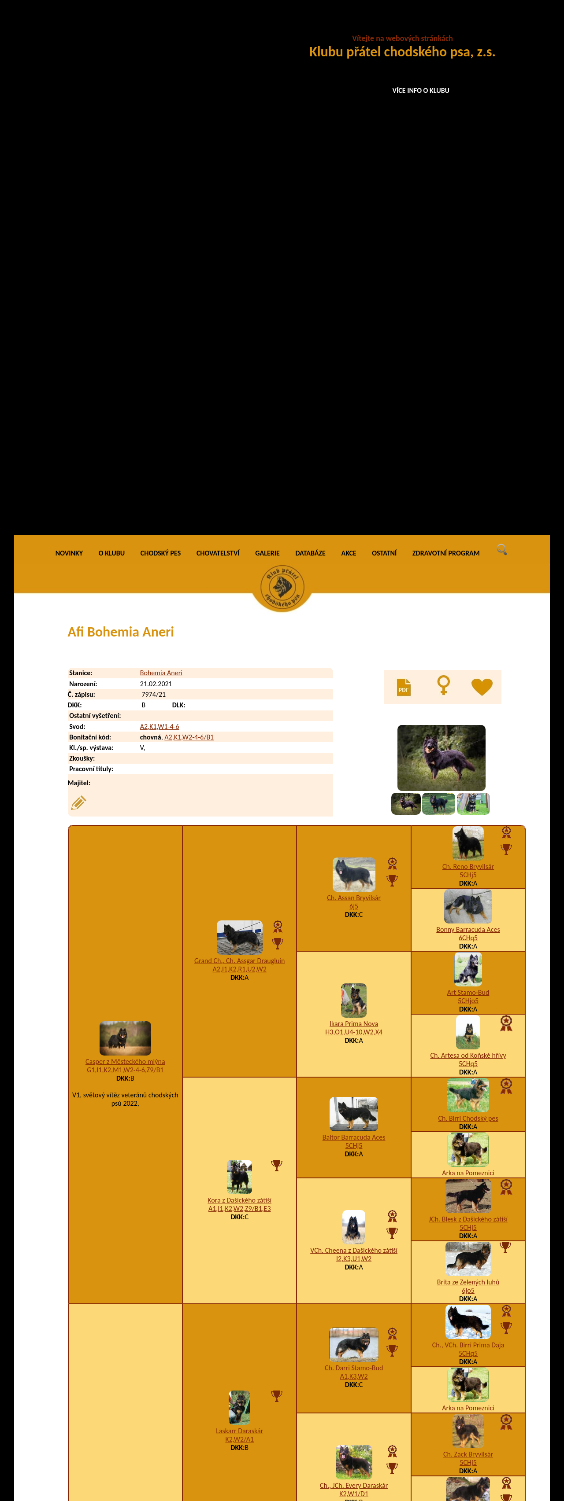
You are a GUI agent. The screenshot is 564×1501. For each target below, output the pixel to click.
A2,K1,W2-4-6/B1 (189, 210)
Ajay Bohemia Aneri (132, 1403)
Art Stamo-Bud (468, 465)
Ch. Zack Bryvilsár (468, 927)
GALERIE (267, 26)
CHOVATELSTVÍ (218, 26)
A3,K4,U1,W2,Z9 (468, 1070)
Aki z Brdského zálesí (468, 1187)
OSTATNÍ (384, 26)
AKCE (348, 26)
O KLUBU (112, 26)
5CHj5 (468, 348)
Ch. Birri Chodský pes (468, 591)
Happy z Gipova (468, 1250)
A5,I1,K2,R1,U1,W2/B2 (468, 1259)
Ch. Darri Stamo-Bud (354, 841)
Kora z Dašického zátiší (239, 673)
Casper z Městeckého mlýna (125, 534)
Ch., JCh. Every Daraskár (354, 958)
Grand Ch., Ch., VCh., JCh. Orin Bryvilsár (468, 1057)
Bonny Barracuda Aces (468, 402)
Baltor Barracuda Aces (354, 610)
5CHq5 (468, 537)
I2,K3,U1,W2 (353, 732)
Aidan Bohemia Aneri (134, 1386)
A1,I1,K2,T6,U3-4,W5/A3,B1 (354, 1227)
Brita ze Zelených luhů (468, 755)
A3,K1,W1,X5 (468, 1196)
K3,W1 (125, 1026)
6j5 (353, 379)
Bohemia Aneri (161, 146)
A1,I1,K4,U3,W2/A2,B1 (468, 1133)
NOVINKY (69, 26)
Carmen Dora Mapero (239, 1152)
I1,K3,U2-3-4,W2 (239, 1160)
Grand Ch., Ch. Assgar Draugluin (239, 434)
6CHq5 (468, 411)
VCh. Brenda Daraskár (468, 990)
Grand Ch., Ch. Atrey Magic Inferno (354, 1089)
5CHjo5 (468, 474)
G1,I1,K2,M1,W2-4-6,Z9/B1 (125, 543)
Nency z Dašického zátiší (468, 1124)
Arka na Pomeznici (468, 646)
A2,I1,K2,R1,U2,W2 (240, 442)
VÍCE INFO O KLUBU (421, 90)
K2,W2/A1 (239, 912)
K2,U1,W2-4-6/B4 (364, 1403)
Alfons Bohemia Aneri (134, 1421)
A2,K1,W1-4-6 (159, 199)
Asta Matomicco (354, 1218)
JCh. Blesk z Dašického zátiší (468, 692)
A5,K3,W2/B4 (354, 1097)
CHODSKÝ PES (161, 26)
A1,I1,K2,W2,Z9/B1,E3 (239, 681)
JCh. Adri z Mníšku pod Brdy (125, 1017)
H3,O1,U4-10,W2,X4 (353, 505)
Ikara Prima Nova (354, 497)
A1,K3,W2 (354, 849)
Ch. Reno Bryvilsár (468, 339)
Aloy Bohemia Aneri (132, 1439)
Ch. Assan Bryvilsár (354, 371)
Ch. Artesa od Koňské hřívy (468, 528)
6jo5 (468, 763)
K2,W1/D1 (353, 967)
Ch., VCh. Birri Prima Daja (468, 818)
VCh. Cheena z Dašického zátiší (353, 723)
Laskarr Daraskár (239, 904)
